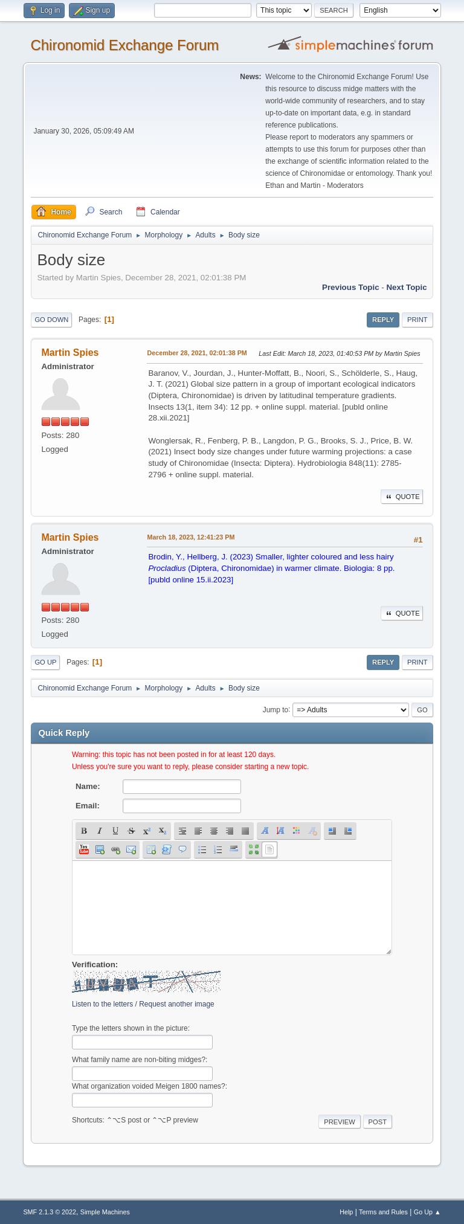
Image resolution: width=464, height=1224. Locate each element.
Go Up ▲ (427, 1212)
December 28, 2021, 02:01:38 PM (196, 352)
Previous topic (350, 287)
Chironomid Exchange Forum (124, 45)
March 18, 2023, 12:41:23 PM (190, 537)
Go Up (45, 662)
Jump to (276, 709)
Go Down (51, 319)
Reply (383, 319)
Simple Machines (105, 1212)
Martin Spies (69, 352)
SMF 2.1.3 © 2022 (49, 1212)
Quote (402, 496)
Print (417, 319)
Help (346, 1212)
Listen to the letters (102, 1004)
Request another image (176, 1004)
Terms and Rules (383, 1212)
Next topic (406, 287)
